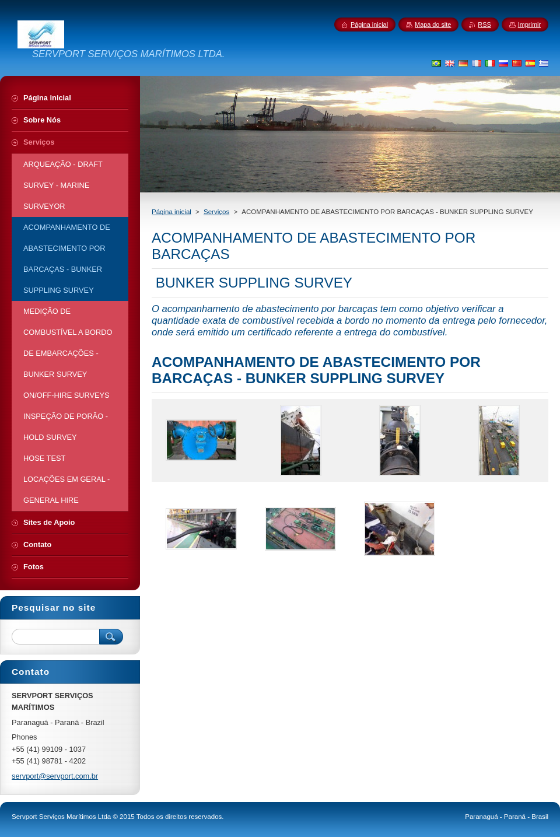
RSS (484, 24)
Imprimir (529, 24)
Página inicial (171, 211)
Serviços (216, 211)
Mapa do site (433, 24)
